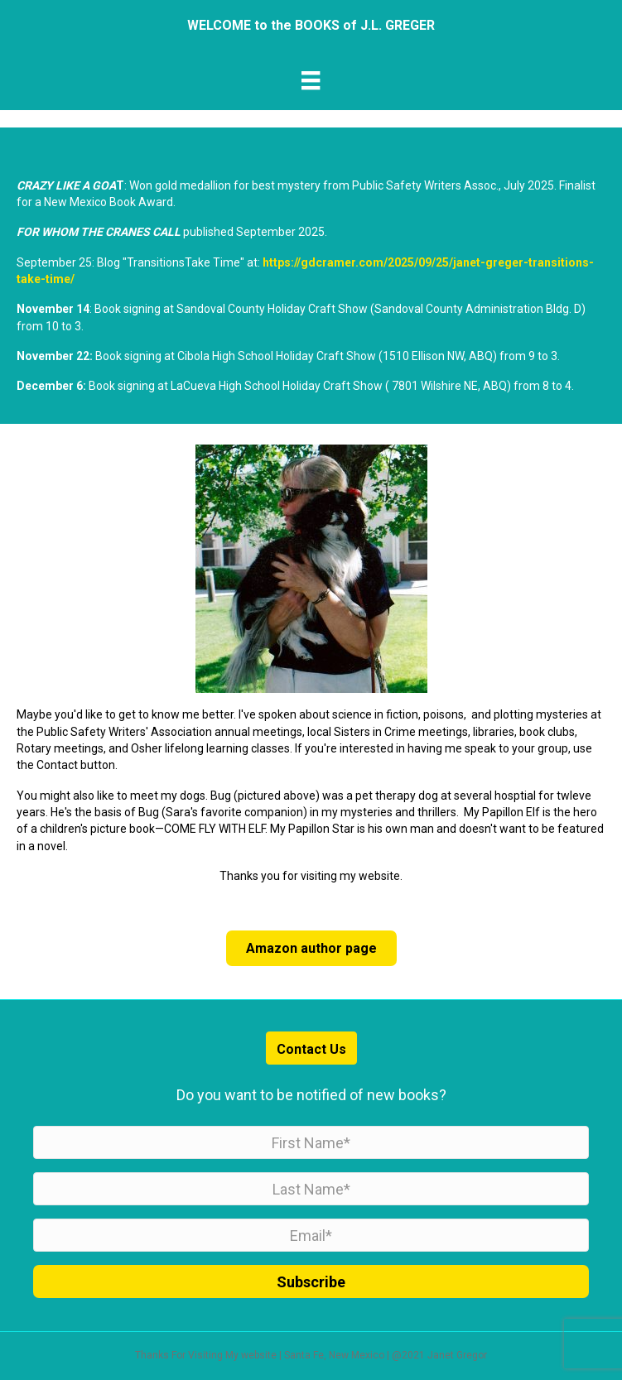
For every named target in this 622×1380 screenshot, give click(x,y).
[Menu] (310, 80)
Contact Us (311, 1049)
